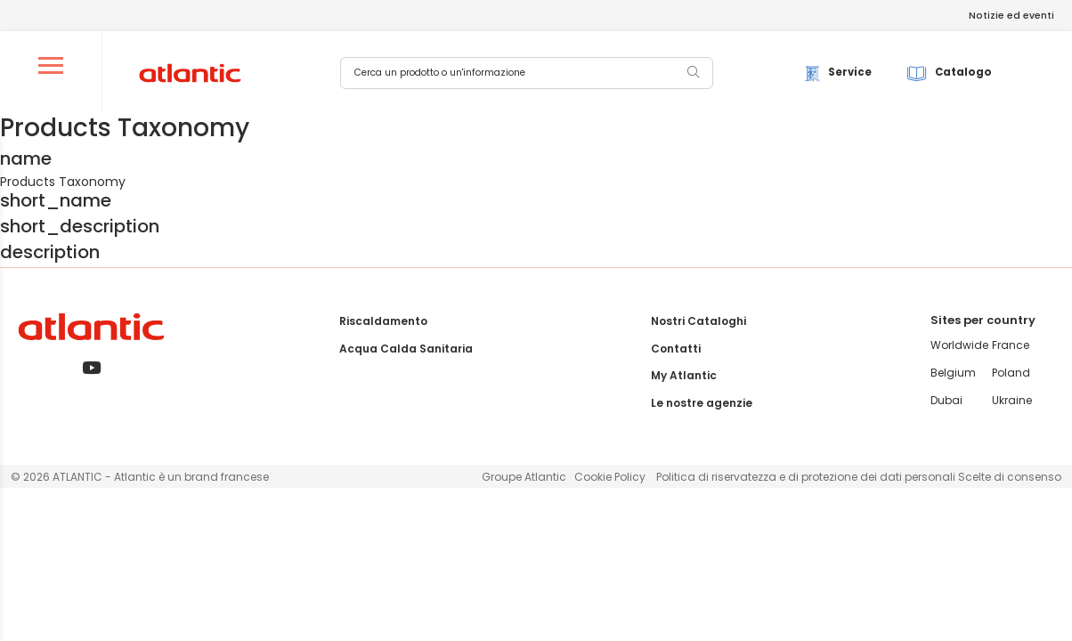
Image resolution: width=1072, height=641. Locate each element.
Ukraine (1012, 400)
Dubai (946, 400)
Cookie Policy (610, 476)
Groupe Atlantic (524, 476)
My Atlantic (684, 375)
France (1010, 345)
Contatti (676, 348)
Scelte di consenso (1009, 476)
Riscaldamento (383, 321)
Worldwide (959, 345)
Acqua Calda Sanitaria (406, 348)
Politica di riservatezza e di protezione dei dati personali (807, 476)
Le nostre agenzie (701, 402)
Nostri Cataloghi (698, 321)
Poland (1011, 372)
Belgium (953, 372)
